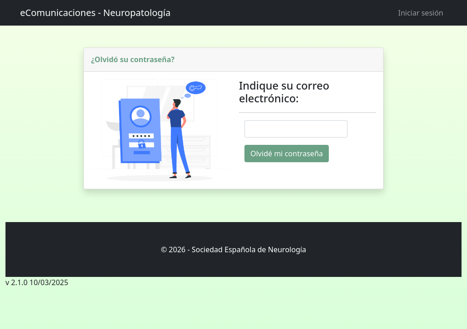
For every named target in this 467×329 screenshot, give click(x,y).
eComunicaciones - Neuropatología (95, 12)
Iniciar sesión (420, 13)
